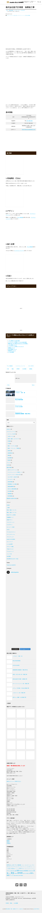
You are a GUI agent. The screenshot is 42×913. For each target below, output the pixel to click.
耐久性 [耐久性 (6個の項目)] (24, 873)
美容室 (9, 450)
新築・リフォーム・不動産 (13, 448)
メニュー (9, 462)
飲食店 (9, 460)
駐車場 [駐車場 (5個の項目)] (19, 875)
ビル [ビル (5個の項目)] (27, 868)
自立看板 (28, 15)
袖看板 (30, 368)
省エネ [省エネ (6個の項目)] (9, 873)
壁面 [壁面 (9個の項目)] (23, 870)
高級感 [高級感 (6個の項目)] (22, 875)
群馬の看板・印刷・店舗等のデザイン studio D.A (14, 908)
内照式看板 (10, 481)
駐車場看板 (10, 496)
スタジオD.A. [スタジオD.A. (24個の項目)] (11, 868)
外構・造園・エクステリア (13, 438)
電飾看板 (10, 493)
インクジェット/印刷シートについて (16, 346)
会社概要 (16, 903)
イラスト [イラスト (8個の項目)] (22, 865)
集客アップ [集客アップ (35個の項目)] (10, 875)
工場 (25, 15)
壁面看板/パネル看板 (12, 484)
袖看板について (11, 347)
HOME (7, 903)
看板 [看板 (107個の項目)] (12, 873)
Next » (33, 385)
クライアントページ (21, 15)
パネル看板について (12, 345)
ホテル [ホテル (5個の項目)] (29, 868)
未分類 (8, 465)
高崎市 (8, 841)
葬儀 (9, 455)
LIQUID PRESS (36, 908)
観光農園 (10, 457)
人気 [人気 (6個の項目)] (10, 870)
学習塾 (9, 441)
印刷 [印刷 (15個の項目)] (21, 870)
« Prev (8, 385)
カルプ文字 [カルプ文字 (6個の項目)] (28, 866)
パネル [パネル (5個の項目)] (25, 868)
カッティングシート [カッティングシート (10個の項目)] (20, 866)
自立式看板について (12, 349)
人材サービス (10, 436)
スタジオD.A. (31, 365)
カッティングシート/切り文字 (12, 15)
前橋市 (8, 840)
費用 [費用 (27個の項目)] (31, 873)
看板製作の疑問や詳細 (11, 498)
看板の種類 (9, 467)
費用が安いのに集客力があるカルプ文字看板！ (18, 343)
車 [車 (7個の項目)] (33, 873)
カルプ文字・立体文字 (12, 477)
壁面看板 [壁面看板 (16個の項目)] (26, 870)
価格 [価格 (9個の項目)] (15, 870)
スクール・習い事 (11, 434)
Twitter (18, 378)
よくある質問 (11, 352)
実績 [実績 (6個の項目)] (31, 870)
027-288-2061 (30, 120)
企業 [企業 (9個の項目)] (11, 870)
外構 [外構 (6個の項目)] (29, 870)
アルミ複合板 (10, 365)
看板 (13, 368)
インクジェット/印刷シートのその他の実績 (17, 342)
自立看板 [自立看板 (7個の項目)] (26, 873)
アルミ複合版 (20, 217)
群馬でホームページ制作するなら (14, 781)
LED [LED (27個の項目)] (8, 865)
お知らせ (9, 429)
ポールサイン (10, 479)
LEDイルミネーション (12, 469)
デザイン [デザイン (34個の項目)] (21, 868)
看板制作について (12, 350)
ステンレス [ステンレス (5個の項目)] (16, 868)
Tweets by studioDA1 (11, 565)
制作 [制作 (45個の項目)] (18, 870)
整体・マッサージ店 (12, 445)
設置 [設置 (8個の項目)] (29, 873)
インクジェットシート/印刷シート (15, 472)
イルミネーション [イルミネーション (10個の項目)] (28, 865)
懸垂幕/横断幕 (11, 486)
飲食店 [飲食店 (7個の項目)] (17, 875)
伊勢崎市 (9, 843)
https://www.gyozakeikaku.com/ (28, 129)
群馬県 (18, 368)
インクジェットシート (19, 250)
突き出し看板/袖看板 (12, 488)
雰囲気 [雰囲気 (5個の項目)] (15, 875)
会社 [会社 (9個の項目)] (13, 870)
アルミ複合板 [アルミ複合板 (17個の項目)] (17, 865)
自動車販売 (10, 453)
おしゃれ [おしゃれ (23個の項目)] (11, 865)
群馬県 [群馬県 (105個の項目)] (20, 873)
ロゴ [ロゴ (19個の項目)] (8, 870)
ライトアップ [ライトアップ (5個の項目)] (32, 868)
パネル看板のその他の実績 (14, 340)
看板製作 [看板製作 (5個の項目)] (16, 873)
